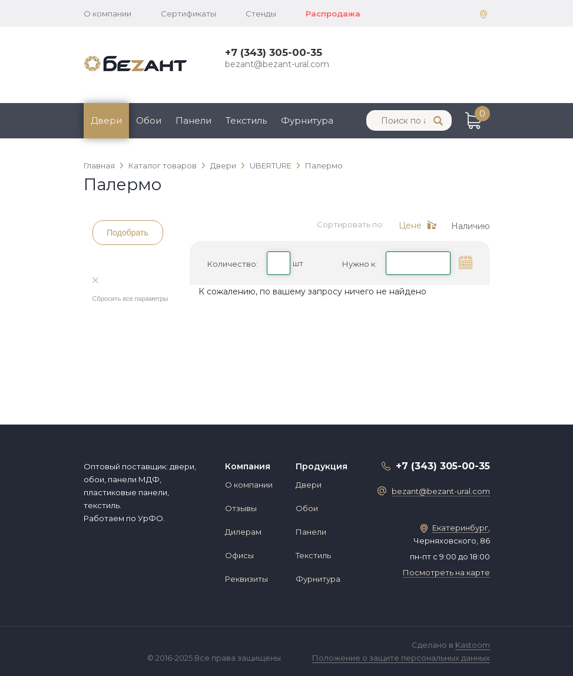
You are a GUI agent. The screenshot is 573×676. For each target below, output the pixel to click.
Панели (193, 120)
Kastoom (472, 645)
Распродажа (333, 13)
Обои (148, 120)
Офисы (239, 555)
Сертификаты (188, 13)
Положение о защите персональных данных (401, 657)
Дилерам (243, 531)
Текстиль (246, 120)
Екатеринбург (460, 527)
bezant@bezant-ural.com (277, 64)
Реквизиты (246, 579)
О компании (107, 13)
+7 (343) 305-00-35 (273, 52)
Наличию (470, 226)
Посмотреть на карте (446, 572)
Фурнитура (307, 120)
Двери (106, 120)
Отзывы (241, 508)
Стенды (261, 13)
